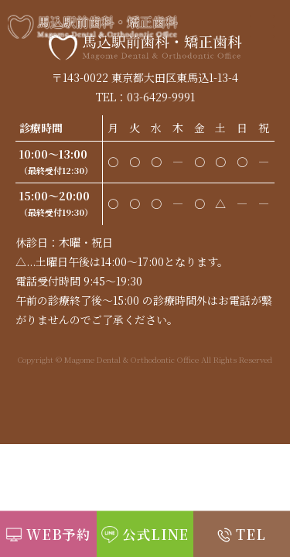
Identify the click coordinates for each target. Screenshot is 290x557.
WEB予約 (58, 534)
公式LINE (155, 534)
